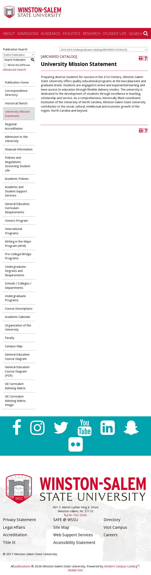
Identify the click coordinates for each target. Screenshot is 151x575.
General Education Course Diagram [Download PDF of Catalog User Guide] (17, 356)
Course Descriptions (18, 308)
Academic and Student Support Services (16, 191)
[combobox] (104, 49)
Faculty (9, 338)
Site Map (61, 527)
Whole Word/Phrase (19, 65)
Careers (111, 534)
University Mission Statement (17, 113)
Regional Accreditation (14, 126)
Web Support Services (73, 534)
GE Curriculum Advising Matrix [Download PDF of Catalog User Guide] (15, 386)
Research (91, 33)
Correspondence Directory (16, 93)
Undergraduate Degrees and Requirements (15, 271)
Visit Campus (115, 527)
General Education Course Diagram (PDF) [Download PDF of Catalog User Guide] (17, 371)
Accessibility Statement (74, 542)
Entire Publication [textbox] (14, 54)
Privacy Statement (19, 519)
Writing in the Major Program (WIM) (18, 243)
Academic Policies (17, 179)
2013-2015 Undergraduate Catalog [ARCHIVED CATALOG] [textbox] (94, 49)
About (9, 33)
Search (138, 33)
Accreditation (15, 534)
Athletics (71, 33)
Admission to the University (16, 139)
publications (22, 566)
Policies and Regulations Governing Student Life (17, 164)
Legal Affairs (14, 527)
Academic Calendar (17, 317)
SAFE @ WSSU (65, 519)
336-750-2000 (75, 515)
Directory (112, 519)
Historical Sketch (16, 103)
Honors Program (16, 220)
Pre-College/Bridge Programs (18, 256)
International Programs (13, 231)
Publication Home (17, 82)
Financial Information (18, 149)
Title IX (9, 542)
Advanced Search (14, 69)
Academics (50, 33)
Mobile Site (75, 570)
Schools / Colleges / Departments (18, 285)
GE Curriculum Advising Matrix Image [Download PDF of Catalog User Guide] (15, 400)
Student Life (115, 33)
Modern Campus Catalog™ (122, 566)
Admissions (27, 33)
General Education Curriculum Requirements (17, 208)
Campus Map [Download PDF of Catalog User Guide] (13, 346)
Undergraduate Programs (15, 298)
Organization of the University (18, 327)
